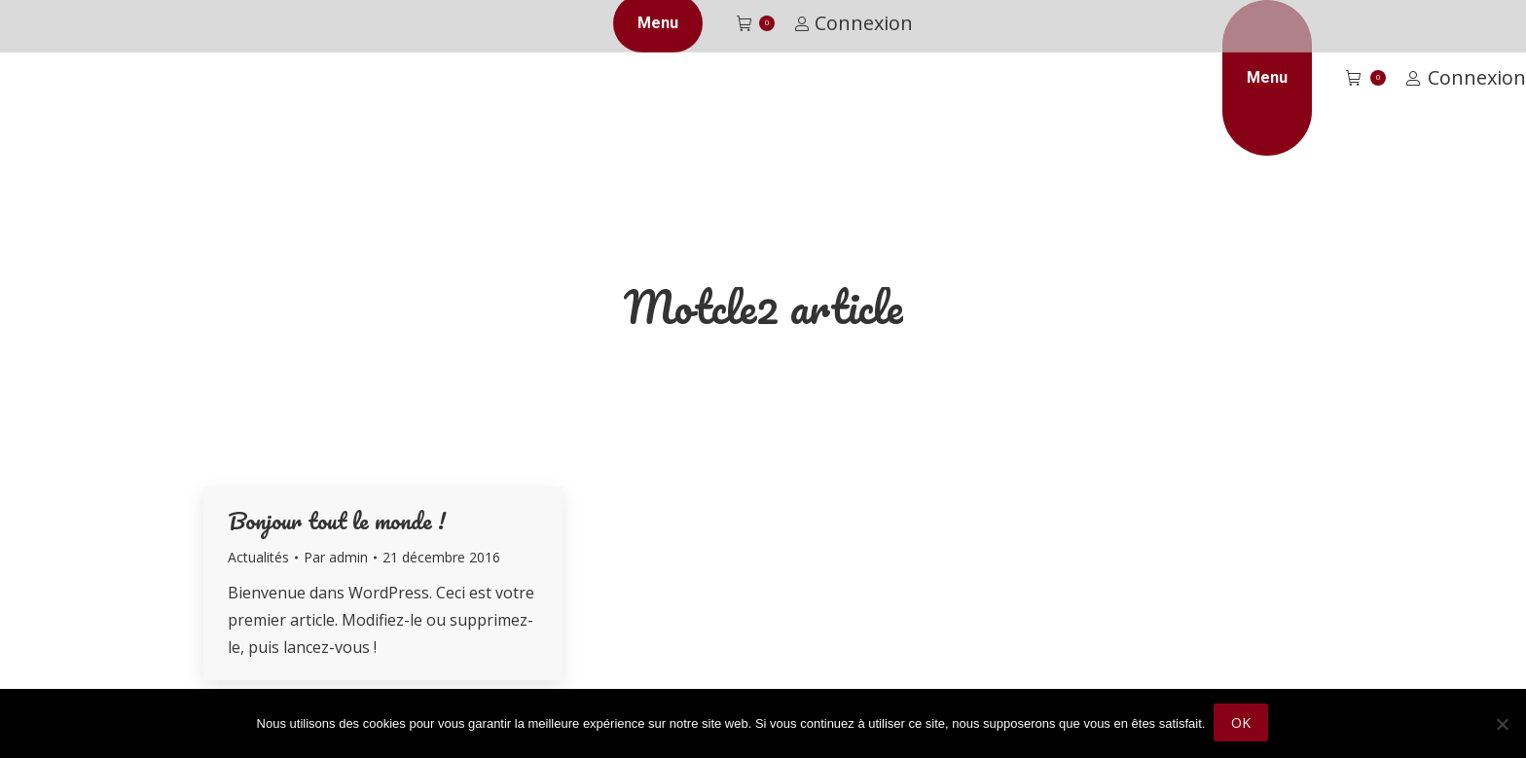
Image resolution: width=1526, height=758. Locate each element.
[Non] (1501, 725)
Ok (1242, 724)
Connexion (1465, 78)
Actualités (258, 557)
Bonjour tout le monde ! (337, 520)
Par (336, 557)
